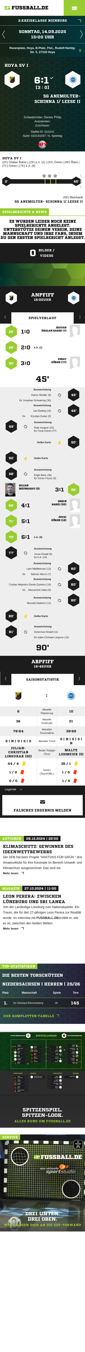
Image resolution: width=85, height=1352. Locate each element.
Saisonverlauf (79, 678)
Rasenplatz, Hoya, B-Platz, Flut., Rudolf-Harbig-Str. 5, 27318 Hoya (45, 50)
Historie (5, 678)
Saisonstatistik (42, 679)
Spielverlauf (42, 318)
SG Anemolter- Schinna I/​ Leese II (57, 98)
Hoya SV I (16, 65)
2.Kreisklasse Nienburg (49, 21)
